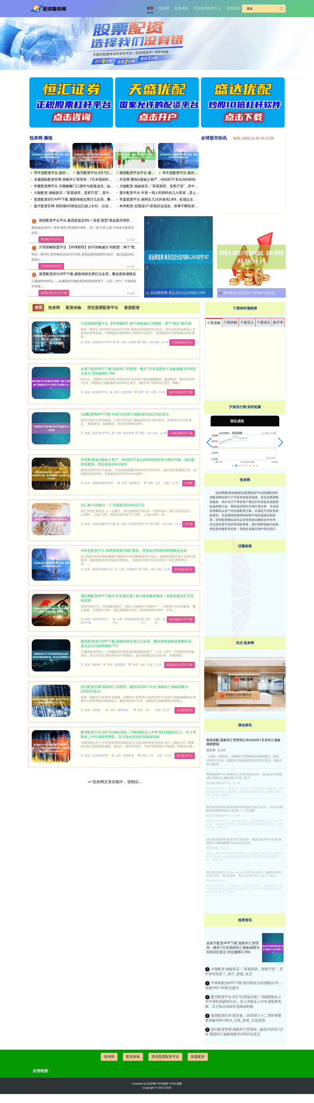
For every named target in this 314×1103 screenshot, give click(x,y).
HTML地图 (175, 1083)
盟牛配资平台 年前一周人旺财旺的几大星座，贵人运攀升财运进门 (169, 193)
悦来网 (164, 8)
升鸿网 (188, 483)
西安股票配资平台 (207, 8)
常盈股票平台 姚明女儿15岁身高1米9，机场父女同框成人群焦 (166, 199)
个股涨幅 (213, 323)
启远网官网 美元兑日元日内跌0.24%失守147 (184, 293)
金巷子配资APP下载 (180, 392)
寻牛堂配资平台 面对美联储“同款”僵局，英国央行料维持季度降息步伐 (134, 550)
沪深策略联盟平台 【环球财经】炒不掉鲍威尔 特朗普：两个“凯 (87, 247)
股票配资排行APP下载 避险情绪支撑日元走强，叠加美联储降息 (82, 199)
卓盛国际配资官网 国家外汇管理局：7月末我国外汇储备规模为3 (82, 179)
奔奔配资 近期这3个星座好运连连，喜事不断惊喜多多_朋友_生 (167, 206)
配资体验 (181, 8)
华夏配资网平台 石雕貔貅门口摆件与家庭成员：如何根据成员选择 (84, 186)
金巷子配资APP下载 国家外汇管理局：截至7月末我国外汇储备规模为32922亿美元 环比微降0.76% (233, 947)
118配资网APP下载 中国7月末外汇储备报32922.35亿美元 (125, 414)
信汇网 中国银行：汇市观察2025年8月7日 (113, 505)
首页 (150, 8)
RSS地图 (162, 1083)
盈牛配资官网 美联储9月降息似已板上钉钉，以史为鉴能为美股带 (83, 206)
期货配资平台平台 (51, 239)
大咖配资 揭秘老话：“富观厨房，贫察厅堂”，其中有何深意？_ (81, 193)
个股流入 (247, 322)
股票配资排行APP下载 (54, 292)
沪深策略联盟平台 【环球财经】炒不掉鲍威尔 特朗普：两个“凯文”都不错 (136, 323)
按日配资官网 (184, 710)
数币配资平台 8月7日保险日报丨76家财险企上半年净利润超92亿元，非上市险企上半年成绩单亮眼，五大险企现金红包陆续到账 (243, 1001)
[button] (209, 442)
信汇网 (188, 524)
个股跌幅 (230, 322)
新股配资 (233, 8)
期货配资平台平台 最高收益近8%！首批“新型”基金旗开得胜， (86, 220)
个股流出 (263, 322)
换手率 (278, 322)
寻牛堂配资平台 (183, 569)
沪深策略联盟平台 (51, 266)
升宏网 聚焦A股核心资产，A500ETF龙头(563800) (157, 179)
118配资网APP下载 (181, 433)
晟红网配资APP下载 (180, 619)
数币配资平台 (184, 755)
